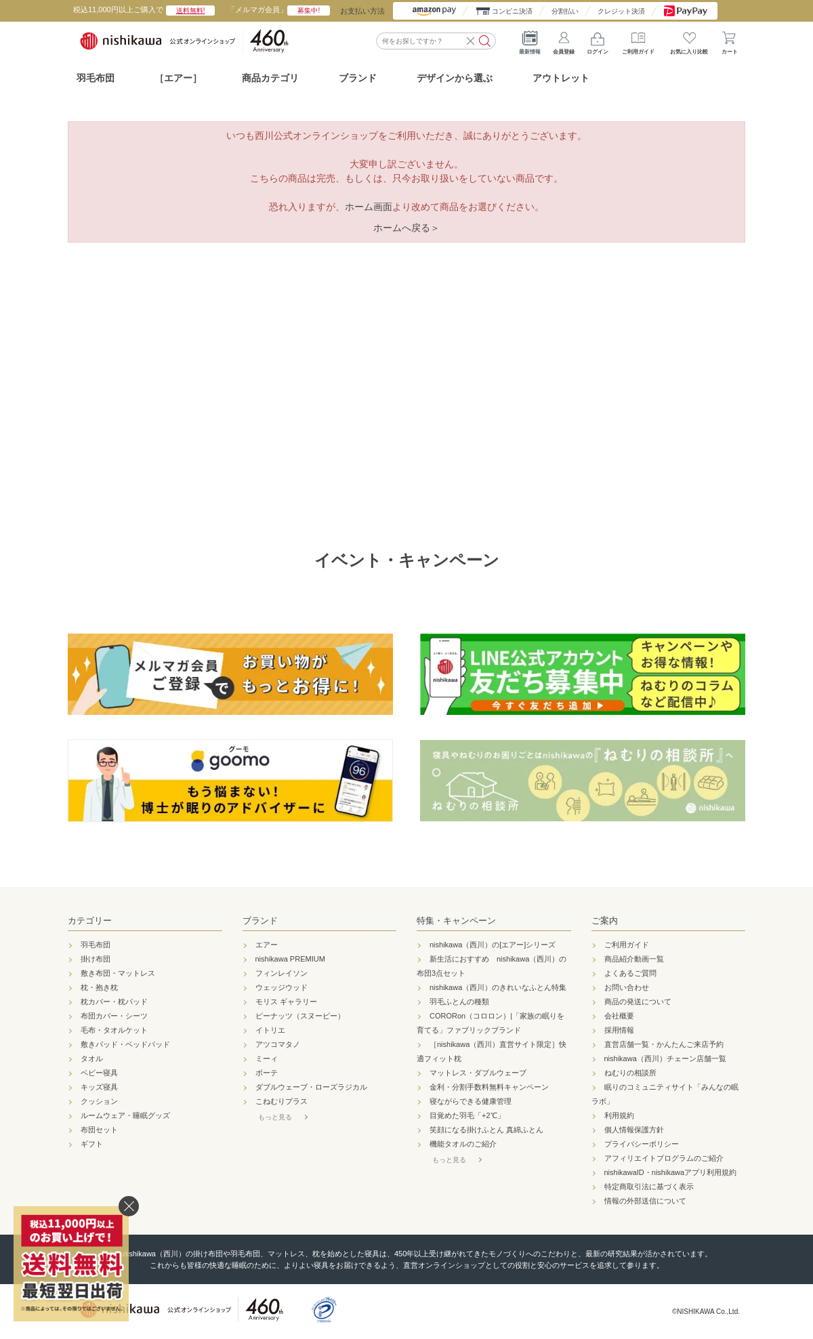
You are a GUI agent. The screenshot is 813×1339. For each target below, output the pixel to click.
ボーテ (266, 1073)
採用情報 (619, 1030)
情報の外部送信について (645, 1201)
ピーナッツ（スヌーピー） (300, 1016)
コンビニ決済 (512, 11)
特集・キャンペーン (456, 920)
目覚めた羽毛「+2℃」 (467, 1115)
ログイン (597, 40)
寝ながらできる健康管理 (471, 1101)
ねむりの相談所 (630, 1073)
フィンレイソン (281, 973)
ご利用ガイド (638, 40)
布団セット (99, 1130)
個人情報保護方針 (634, 1130)
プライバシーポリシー (641, 1144)
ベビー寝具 (99, 1073)
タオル (92, 1058)
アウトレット (561, 78)
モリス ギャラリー (286, 1001)
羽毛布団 (95, 78)
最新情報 (530, 40)
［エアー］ (178, 78)
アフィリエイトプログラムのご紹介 (664, 1158)
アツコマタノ (277, 1044)
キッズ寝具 (99, 1087)
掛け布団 (95, 959)
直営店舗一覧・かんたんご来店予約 (664, 1044)
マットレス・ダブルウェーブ (478, 1073)
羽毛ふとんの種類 (459, 1001)
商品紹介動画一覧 (634, 959)
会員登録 (564, 40)
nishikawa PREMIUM (290, 959)
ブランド (260, 920)
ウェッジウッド (281, 987)
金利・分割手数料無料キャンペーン (489, 1087)
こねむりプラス (281, 1101)
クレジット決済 (621, 11)
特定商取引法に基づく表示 (649, 1186)
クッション (99, 1101)
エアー (266, 945)
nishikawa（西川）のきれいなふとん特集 (498, 987)
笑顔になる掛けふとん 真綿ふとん (486, 1130)
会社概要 (619, 1016)
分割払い (565, 11)
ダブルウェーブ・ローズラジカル (311, 1087)
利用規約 (619, 1115)
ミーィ (266, 1058)
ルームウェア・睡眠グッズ (125, 1115)
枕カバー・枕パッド (114, 1001)
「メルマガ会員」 (279, 9)
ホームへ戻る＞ (406, 227)
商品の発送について (637, 1001)
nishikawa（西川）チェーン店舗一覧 (665, 1058)
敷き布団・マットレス (118, 973)
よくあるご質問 (630, 973)
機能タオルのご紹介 (463, 1144)
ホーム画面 (368, 206)
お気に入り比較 (689, 40)
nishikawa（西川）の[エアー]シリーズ (493, 945)
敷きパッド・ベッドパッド (125, 1044)
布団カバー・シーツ (114, 1016)
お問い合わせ (626, 987)
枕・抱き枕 (99, 987)
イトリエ (270, 1030)
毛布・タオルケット (114, 1030)
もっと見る (275, 1117)
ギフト (92, 1144)
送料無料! (190, 10)
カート (730, 40)
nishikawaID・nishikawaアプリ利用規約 (670, 1172)
